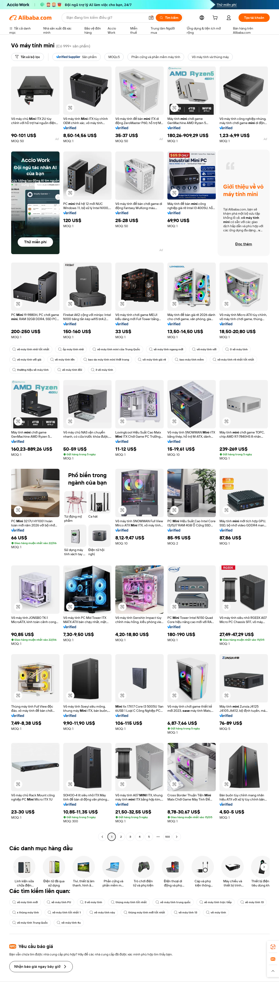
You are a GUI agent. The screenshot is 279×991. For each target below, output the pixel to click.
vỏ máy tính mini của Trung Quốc (116, 349)
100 (167, 836)
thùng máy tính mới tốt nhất (144, 912)
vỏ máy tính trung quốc (173, 902)
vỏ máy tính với (204, 349)
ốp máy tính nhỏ (71, 349)
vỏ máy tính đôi (69, 370)
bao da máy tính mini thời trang (106, 359)
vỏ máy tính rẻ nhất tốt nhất (233, 359)
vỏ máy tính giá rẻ (152, 359)
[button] (70, 108)
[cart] (216, 18)
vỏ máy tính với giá (26, 359)
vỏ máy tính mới (25, 902)
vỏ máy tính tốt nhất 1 (64, 912)
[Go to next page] (177, 837)
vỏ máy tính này (102, 912)
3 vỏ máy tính (102, 370)
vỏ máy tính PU (59, 902)
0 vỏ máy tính (236, 349)
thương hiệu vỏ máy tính (30, 370)
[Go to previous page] (102, 837)
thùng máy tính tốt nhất (129, 902)
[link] (273, 947)
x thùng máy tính (25, 912)
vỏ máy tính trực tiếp (215, 902)
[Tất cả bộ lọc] (27, 57)
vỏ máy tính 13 (252, 902)
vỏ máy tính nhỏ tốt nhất (30, 349)
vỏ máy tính (216, 912)
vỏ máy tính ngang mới (166, 349)
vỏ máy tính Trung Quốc (30, 923)
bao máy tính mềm (189, 359)
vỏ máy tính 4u (68, 923)
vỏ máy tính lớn (62, 359)
